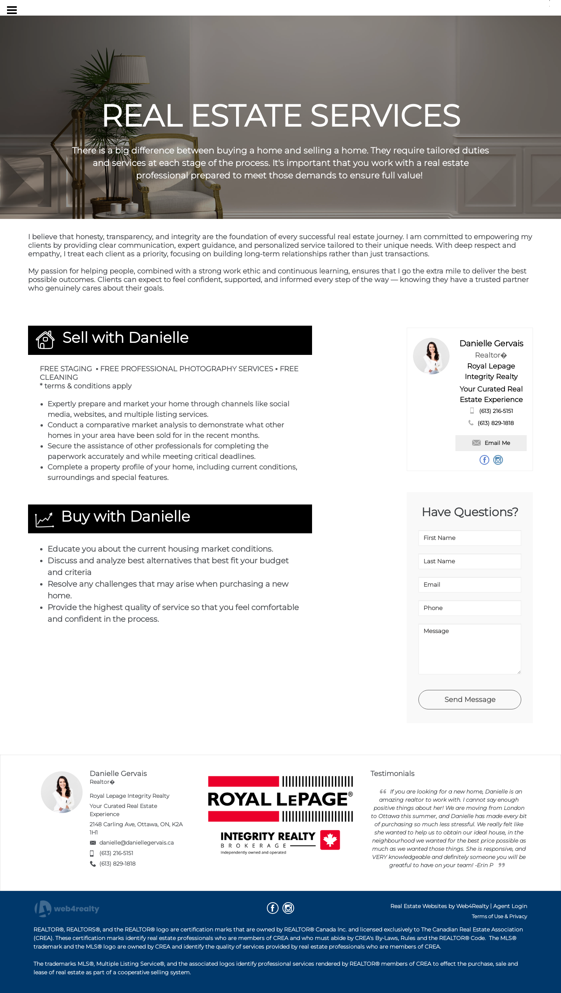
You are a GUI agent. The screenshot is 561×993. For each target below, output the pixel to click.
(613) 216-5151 (496, 410)
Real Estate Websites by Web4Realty (439, 906)
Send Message (470, 699)
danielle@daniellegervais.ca (136, 842)
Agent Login (510, 906)
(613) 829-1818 (496, 423)
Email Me (491, 443)
